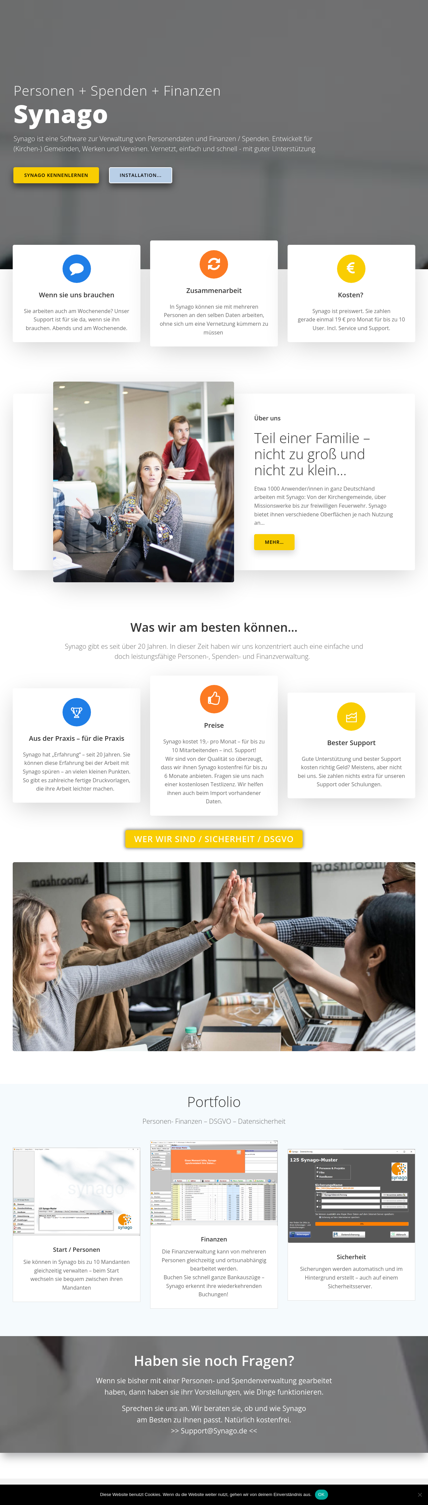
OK (321, 1494)
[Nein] (419, 1494)
